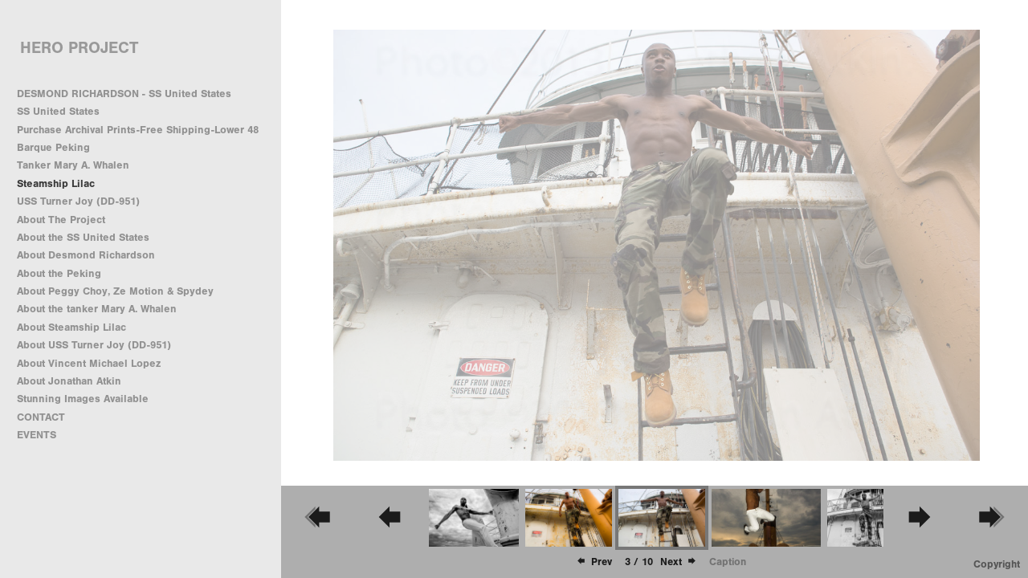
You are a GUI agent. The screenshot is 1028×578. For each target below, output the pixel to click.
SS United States (58, 111)
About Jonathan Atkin (69, 381)
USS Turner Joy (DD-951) (78, 201)
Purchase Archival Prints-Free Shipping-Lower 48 (138, 130)
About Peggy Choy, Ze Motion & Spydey (115, 291)
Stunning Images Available (83, 399)
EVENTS (36, 435)
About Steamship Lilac (71, 327)
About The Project (61, 220)
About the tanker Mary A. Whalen (97, 309)
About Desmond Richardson (86, 255)
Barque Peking (53, 147)
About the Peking (59, 273)
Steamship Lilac (56, 183)
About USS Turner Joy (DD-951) (94, 345)
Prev (594, 562)
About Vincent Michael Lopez (89, 363)
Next (678, 562)
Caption (727, 562)
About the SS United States (83, 237)
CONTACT (41, 417)
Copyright (996, 564)
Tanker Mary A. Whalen (73, 165)
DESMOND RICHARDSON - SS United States (124, 94)
